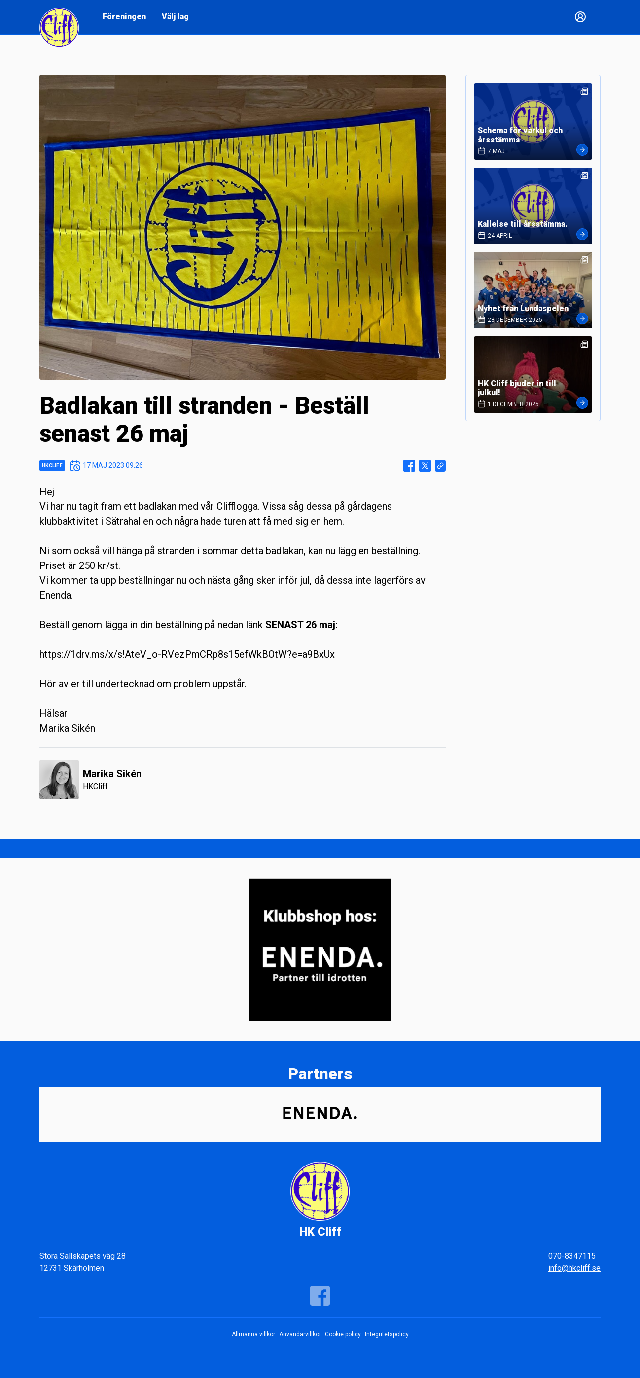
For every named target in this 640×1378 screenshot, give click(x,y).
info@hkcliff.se (574, 1267)
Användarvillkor (300, 1334)
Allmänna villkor (253, 1334)
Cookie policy (343, 1334)
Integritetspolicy (387, 1334)
